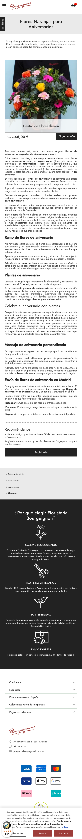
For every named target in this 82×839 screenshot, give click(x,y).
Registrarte (41, 452)
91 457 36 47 (20, 746)
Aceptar (42, 833)
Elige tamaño (67, 136)
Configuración (16, 833)
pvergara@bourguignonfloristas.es (29, 751)
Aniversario (13, 487)
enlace (65, 827)
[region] (41, 823)
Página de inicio (16, 474)
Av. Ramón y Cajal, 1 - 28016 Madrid (30, 741)
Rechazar (63, 833)
